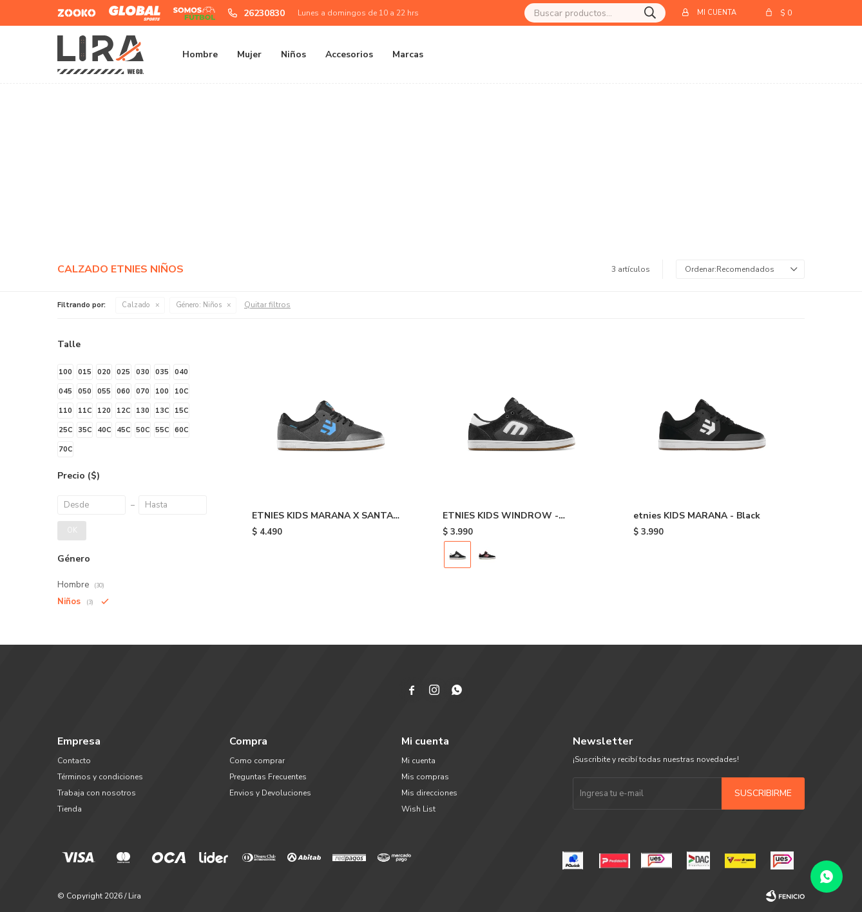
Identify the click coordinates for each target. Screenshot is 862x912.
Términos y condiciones (100, 777)
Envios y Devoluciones (270, 793)
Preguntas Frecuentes (268, 777)
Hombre (200, 54)
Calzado (136, 305)
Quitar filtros (267, 304)
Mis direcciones (429, 793)
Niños (293, 54)
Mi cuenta (418, 760)
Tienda (69, 809)
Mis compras (425, 777)
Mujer (249, 54)
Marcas (407, 54)
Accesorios (349, 54)
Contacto (74, 760)
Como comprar (257, 760)
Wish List (418, 809)
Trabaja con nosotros (96, 793)
